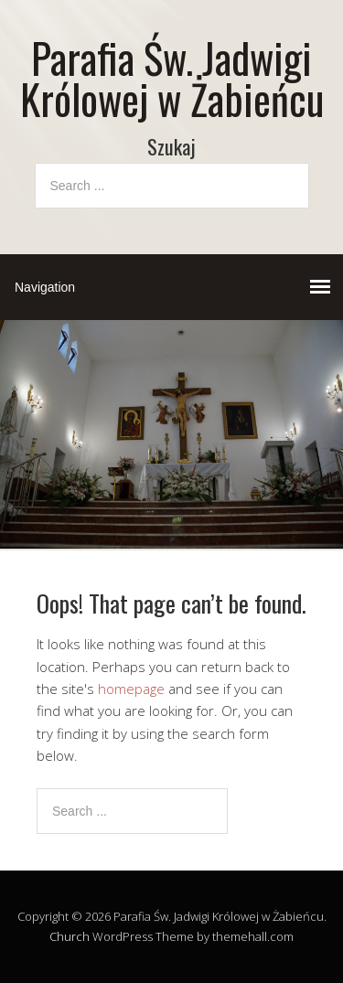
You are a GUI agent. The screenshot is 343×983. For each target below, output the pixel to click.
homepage (131, 688)
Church (69, 936)
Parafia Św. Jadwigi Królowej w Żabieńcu (172, 78)
